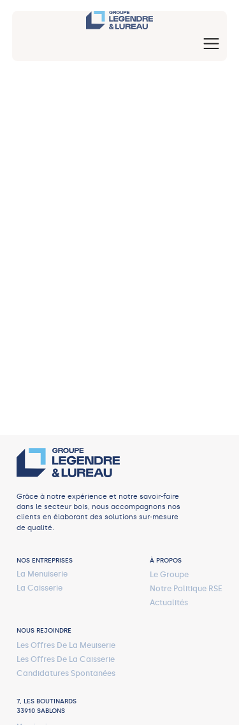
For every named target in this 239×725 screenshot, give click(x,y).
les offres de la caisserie (66, 659)
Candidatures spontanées (66, 673)
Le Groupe (169, 574)
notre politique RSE (186, 588)
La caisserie (39, 587)
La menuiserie (42, 573)
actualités (169, 602)
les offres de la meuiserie (66, 645)
